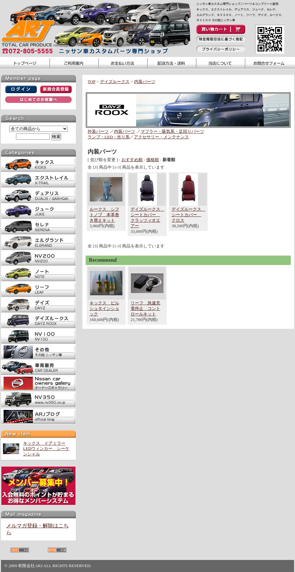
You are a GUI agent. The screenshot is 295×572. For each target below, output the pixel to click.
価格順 (152, 159)
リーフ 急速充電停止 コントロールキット (145, 308)
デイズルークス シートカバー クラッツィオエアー (147, 217)
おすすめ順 (132, 159)
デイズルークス (115, 81)
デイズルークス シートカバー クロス (188, 215)
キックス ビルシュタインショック (104, 308)
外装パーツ (98, 131)
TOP (91, 81)
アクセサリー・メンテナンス (161, 136)
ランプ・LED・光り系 (109, 136)
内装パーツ (144, 81)
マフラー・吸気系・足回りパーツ (172, 131)
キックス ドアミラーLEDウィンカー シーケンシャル (46, 449)
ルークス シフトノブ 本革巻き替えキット (104, 215)
